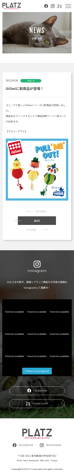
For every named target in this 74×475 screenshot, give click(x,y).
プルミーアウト (16, 131)
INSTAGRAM (50, 445)
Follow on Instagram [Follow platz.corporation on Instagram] (37, 371)
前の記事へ (37, 211)
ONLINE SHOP (37, 403)
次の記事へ (37, 229)
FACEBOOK (37, 391)
